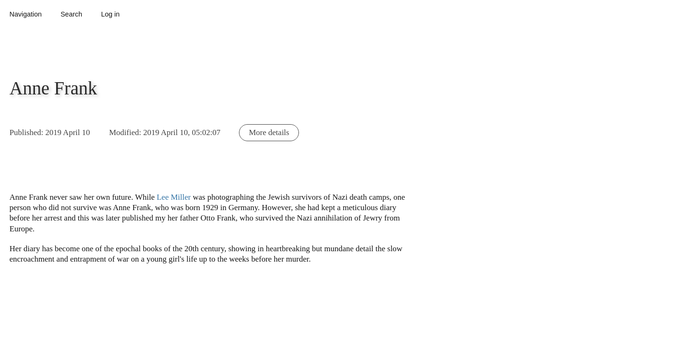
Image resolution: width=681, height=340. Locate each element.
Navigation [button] (25, 14)
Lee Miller (174, 197)
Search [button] (71, 14)
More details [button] (269, 132)
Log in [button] (110, 14)
